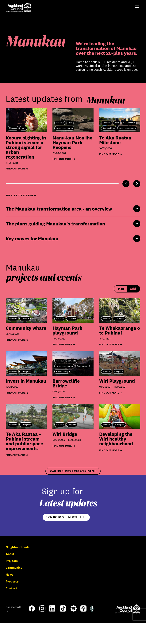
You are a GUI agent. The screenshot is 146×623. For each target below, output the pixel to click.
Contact (11, 588)
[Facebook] (32, 611)
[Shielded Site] (92, 611)
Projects (12, 561)
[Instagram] (42, 610)
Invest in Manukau (26, 381)
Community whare (26, 328)
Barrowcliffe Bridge (66, 383)
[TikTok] (63, 611)
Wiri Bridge (64, 434)
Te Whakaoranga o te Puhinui (119, 330)
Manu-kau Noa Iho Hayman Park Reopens (72, 142)
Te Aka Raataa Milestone (115, 140)
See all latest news (19, 195)
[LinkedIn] (52, 610)
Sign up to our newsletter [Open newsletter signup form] (66, 517)
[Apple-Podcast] (83, 610)
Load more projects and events (73, 471)
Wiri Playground (117, 381)
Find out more (15, 340)
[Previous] (125, 183)
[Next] (136, 183)
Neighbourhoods (17, 547)
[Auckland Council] (127, 608)
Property (12, 581)
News (9, 575)
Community (14, 568)
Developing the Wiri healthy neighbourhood (116, 438)
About (10, 554)
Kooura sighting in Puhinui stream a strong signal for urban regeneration (26, 147)
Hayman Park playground (67, 330)
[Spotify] (74, 610)
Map (121, 289)
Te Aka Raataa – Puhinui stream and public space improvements (24, 441)
